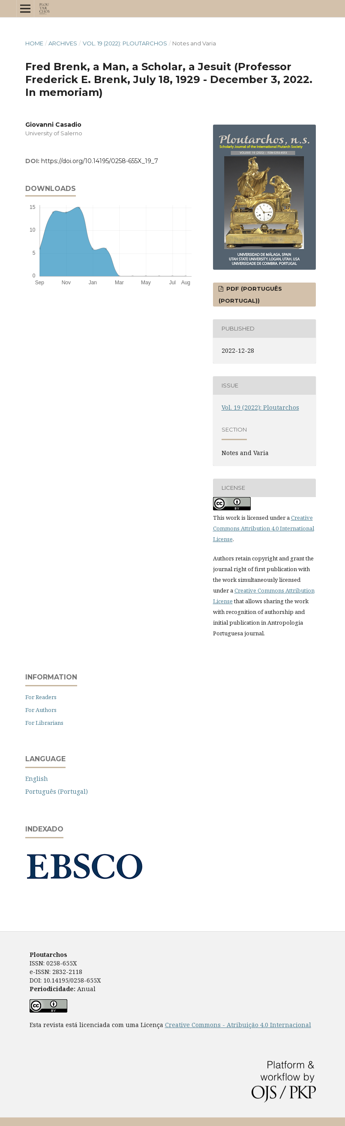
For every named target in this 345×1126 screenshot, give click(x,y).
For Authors (41, 710)
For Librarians (44, 723)
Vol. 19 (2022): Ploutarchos (125, 43)
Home (34, 43)
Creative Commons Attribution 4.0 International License (263, 528)
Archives (62, 43)
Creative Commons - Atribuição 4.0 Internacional (238, 1025)
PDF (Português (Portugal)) (250, 294)
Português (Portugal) (56, 791)
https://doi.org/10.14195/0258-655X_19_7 (99, 161)
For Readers (41, 697)
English (36, 778)
